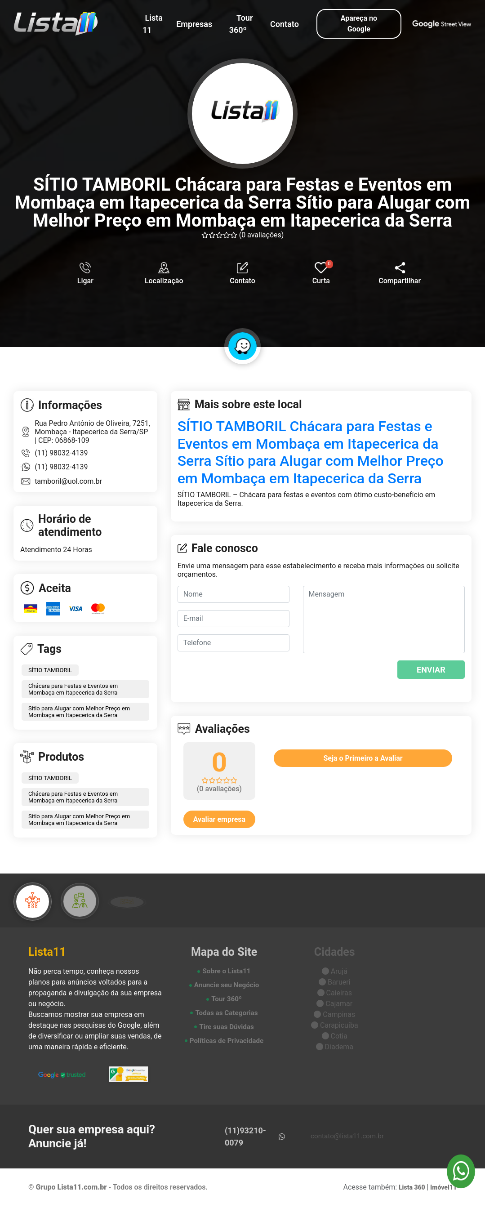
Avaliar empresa (219, 821)
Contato (284, 24)
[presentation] (357, 676)
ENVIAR (431, 671)
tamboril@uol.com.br (68, 483)
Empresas (194, 24)
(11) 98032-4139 (61, 454)
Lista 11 (152, 24)
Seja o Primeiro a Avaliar (362, 760)
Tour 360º (241, 24)
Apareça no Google (359, 23)
